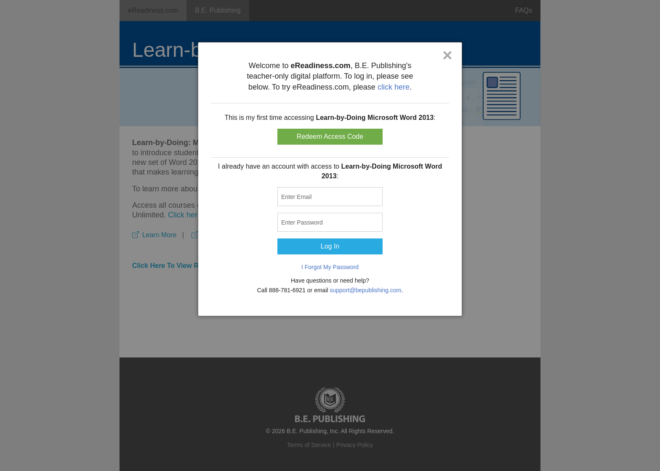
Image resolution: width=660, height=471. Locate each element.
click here (394, 87)
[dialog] (330, 179)
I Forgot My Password (330, 267)
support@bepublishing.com (366, 290)
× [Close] (447, 55)
